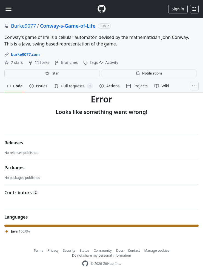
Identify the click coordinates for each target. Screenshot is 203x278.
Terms (38, 250)
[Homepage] (101, 8)
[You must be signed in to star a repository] (51, 73)
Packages (14, 168)
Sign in (178, 9)
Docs (120, 250)
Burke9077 (23, 25)
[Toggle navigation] (8, 9)
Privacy (53, 250)
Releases (13, 143)
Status (84, 250)
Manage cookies (156, 250)
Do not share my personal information (101, 255)
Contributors (21, 193)
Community (103, 250)
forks (39, 62)
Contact (134, 250)
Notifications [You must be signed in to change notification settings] (149, 73)
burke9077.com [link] (25, 54)
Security (69, 250)
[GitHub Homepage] (85, 263)
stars (14, 62)
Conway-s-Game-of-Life (68, 25)
